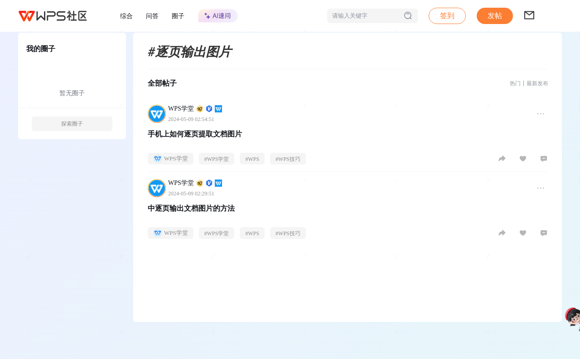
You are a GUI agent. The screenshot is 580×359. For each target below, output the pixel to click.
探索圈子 (72, 124)
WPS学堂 (195, 108)
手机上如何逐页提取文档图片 (195, 134)
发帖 (495, 15)
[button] (495, 16)
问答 (152, 15)
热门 (515, 83)
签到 (447, 15)
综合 (126, 15)
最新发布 (537, 83)
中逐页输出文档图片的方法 (191, 208)
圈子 (178, 15)
